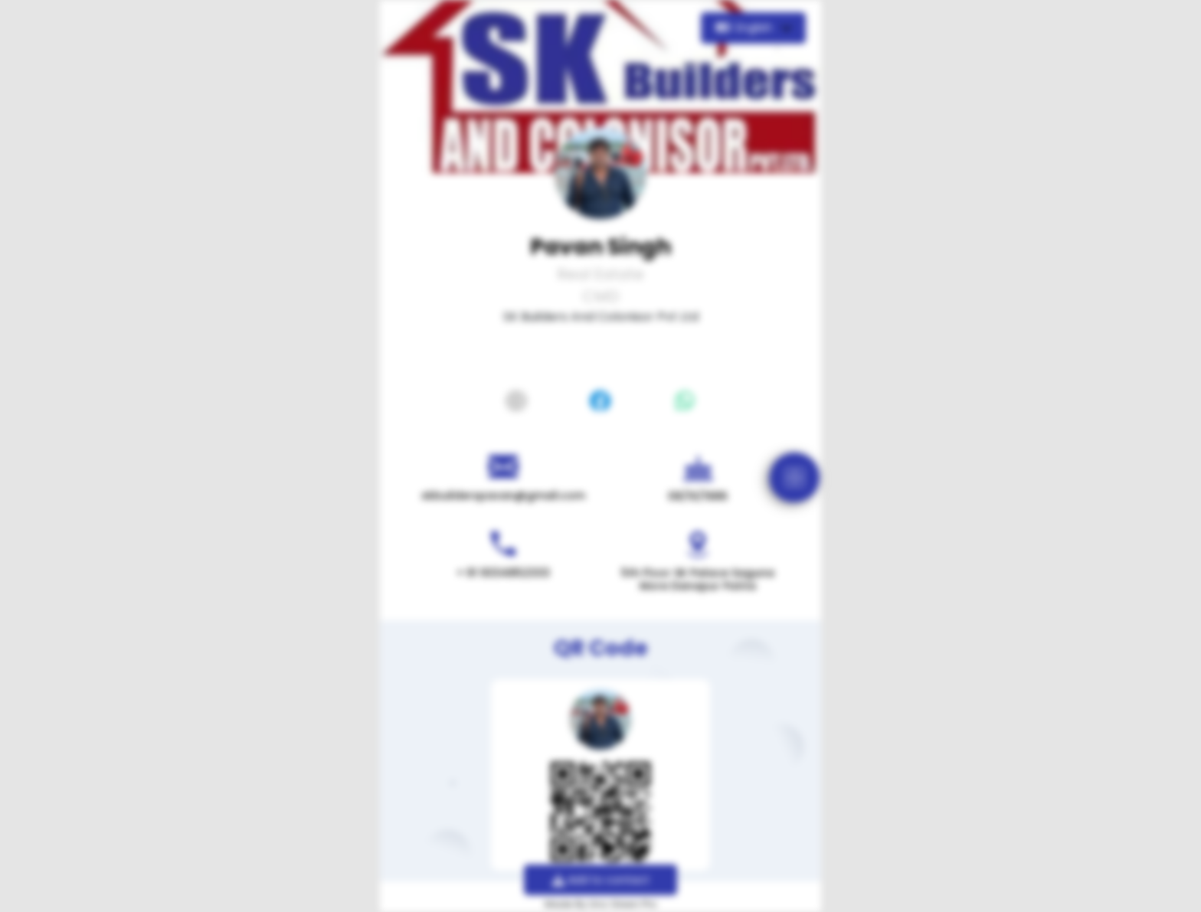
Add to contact (601, 879)
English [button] (745, 27)
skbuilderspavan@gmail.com (503, 495)
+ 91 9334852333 (503, 572)
